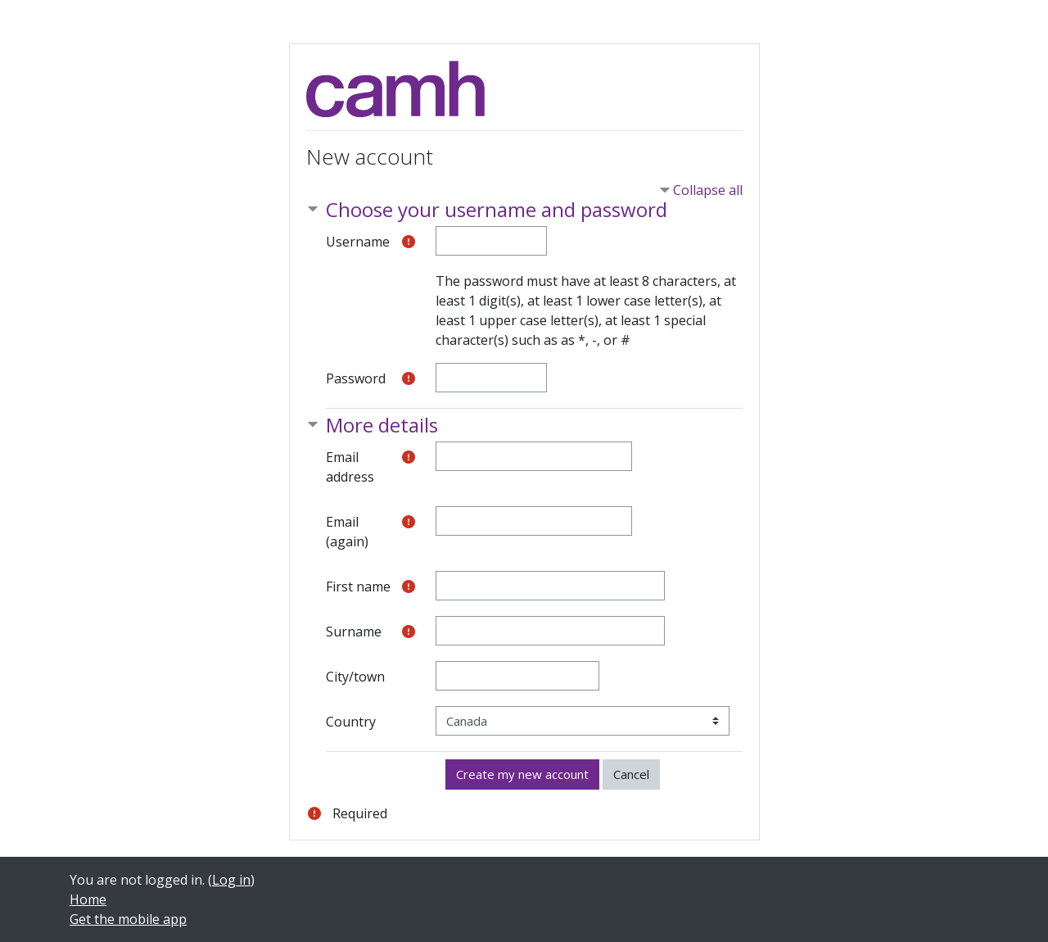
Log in (231, 880)
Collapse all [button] (708, 190)
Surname (354, 632)
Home (88, 899)
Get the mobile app (128, 919)
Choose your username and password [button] (496, 209)
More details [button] (382, 424)
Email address (350, 467)
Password (356, 378)
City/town (355, 677)
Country (351, 722)
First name (358, 586)
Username (358, 242)
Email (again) (347, 531)
